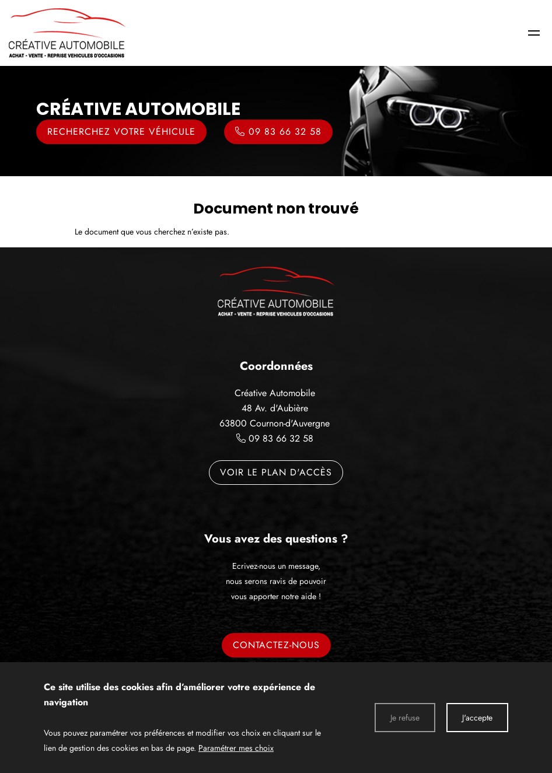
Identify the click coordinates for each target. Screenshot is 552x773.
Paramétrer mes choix (236, 748)
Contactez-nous (276, 645)
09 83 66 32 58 (281, 438)
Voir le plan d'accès (276, 472)
